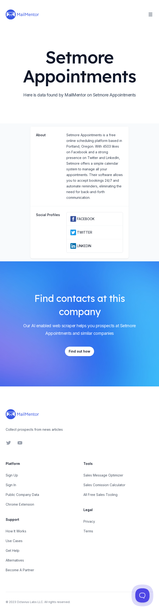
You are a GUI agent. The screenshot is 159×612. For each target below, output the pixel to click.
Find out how (79, 351)
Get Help (12, 551)
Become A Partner (20, 570)
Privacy (89, 521)
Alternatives (15, 560)
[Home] (22, 14)
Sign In (11, 485)
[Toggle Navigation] (150, 14)
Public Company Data (22, 495)
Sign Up (12, 475)
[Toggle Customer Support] (142, 595)
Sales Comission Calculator (104, 485)
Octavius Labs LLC (30, 602)
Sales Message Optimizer (103, 475)
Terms (88, 531)
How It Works (16, 531)
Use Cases (14, 541)
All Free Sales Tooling (100, 495)
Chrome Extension (20, 504)
